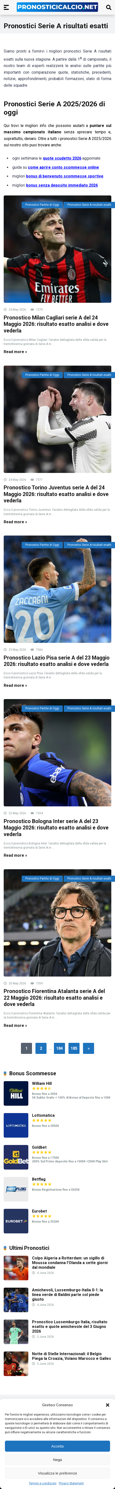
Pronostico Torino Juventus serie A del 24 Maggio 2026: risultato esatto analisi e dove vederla (56, 494)
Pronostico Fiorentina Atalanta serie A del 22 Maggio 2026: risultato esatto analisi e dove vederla (54, 997)
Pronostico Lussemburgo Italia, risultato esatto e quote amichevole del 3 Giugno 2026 (69, 1327)
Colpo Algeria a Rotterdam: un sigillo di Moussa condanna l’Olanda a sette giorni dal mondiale (70, 1263)
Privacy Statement (71, 1483)
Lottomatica (43, 1115)
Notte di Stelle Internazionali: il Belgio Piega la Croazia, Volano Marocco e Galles (71, 1356)
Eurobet (39, 1211)
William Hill (42, 1083)
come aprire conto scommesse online (63, 167)
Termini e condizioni (42, 1483)
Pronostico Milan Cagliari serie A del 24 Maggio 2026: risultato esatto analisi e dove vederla (56, 324)
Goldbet (39, 1147)
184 (59, 1048)
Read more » (15, 351)
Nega (57, 1460)
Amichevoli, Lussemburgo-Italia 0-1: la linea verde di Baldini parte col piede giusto (67, 1295)
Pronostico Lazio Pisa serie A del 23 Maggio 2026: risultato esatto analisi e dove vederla (57, 661)
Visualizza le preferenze (57, 1473)
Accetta (57, 1446)
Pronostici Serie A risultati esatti (89, 205)
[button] (107, 1405)
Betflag (39, 1179)
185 (74, 1048)
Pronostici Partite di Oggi (42, 205)
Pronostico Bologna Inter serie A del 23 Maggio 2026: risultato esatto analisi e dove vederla (56, 827)
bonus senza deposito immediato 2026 (62, 185)
